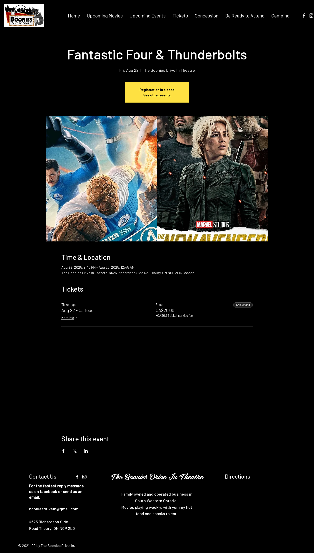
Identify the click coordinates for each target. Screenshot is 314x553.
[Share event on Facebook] (63, 451)
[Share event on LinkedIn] (86, 451)
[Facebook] (304, 15)
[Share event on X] (74, 451)
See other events (157, 95)
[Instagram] (311, 15)
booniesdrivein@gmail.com (53, 508)
